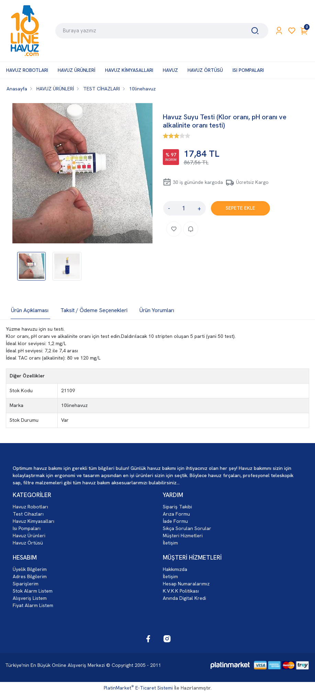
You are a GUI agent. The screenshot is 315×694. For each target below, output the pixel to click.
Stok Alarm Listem (33, 591)
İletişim (170, 543)
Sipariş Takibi (177, 507)
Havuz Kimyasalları (33, 521)
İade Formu (175, 521)
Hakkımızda (175, 569)
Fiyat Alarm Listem (33, 605)
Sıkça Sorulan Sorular (187, 528)
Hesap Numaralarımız (186, 584)
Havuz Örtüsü (28, 543)
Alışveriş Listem (30, 598)
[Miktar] (184, 208)
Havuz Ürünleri (29, 535)
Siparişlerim (25, 584)
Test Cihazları (28, 514)
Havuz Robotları (30, 507)
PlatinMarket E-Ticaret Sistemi (138, 688)
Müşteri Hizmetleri (183, 535)
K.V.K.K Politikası (181, 591)
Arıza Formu (176, 514)
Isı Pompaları (27, 528)
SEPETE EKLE (240, 208)
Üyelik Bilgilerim (30, 569)
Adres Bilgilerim (30, 576)
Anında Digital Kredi (184, 598)
